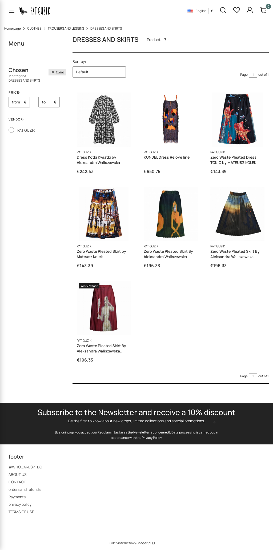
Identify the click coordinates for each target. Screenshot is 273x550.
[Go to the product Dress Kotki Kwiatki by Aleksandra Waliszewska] (104, 120)
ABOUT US (18, 474)
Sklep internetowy (130, 543)
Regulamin (105, 432)
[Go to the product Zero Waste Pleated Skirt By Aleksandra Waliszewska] (171, 214)
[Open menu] (11, 11)
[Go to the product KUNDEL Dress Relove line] (171, 120)
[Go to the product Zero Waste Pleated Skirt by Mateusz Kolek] (104, 214)
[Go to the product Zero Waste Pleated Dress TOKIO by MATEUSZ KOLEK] (237, 120)
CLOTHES (34, 28)
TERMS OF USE (21, 511)
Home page (12, 28)
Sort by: (79, 61)
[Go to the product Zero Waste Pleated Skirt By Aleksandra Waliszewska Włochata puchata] (104, 308)
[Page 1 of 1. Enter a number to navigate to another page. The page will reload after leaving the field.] (253, 75)
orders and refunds (25, 489)
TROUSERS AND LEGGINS (66, 28)
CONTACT (17, 481)
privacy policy (20, 504)
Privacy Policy (152, 437)
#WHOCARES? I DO (25, 466)
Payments (17, 496)
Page (244, 74)
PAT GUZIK (26, 130)
